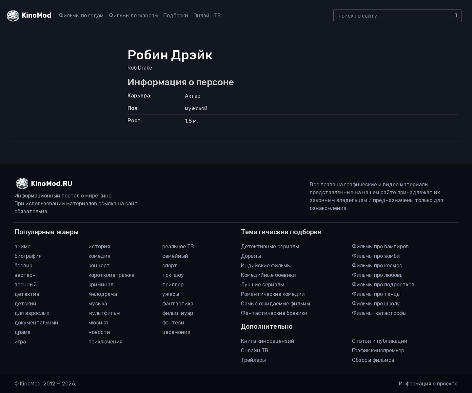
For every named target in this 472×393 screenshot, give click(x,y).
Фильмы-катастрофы (379, 313)
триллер (173, 284)
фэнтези (173, 323)
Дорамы (251, 256)
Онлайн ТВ (207, 15)
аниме (22, 246)
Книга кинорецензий (267, 341)
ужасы (170, 294)
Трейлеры (253, 360)
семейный (175, 256)
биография (28, 256)
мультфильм (104, 313)
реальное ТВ (178, 246)
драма (22, 332)
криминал (100, 284)
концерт (99, 265)
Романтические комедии (273, 294)
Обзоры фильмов (373, 360)
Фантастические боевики (274, 313)
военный (25, 284)
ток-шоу (173, 275)
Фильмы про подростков (383, 284)
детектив (26, 294)
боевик (23, 265)
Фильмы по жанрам (133, 15)
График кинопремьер (378, 350)
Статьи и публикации (379, 341)
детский (25, 303)
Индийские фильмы (266, 265)
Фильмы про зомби (376, 256)
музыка (97, 303)
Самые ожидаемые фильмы (275, 303)
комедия (99, 256)
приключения (105, 342)
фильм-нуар (177, 313)
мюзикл (98, 323)
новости (99, 332)
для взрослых (31, 313)
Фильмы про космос (377, 265)
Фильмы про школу (376, 303)
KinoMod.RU (51, 184)
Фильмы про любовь (377, 275)
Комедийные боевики (268, 275)
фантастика (177, 303)
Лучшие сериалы (262, 284)
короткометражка (111, 275)
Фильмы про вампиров (380, 246)
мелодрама (102, 294)
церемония (176, 332)
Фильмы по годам (81, 15)
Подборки (175, 15)
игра (20, 342)
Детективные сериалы (270, 246)
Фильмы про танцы (376, 294)
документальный (36, 323)
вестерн (25, 275)
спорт (169, 265)
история (99, 246)
